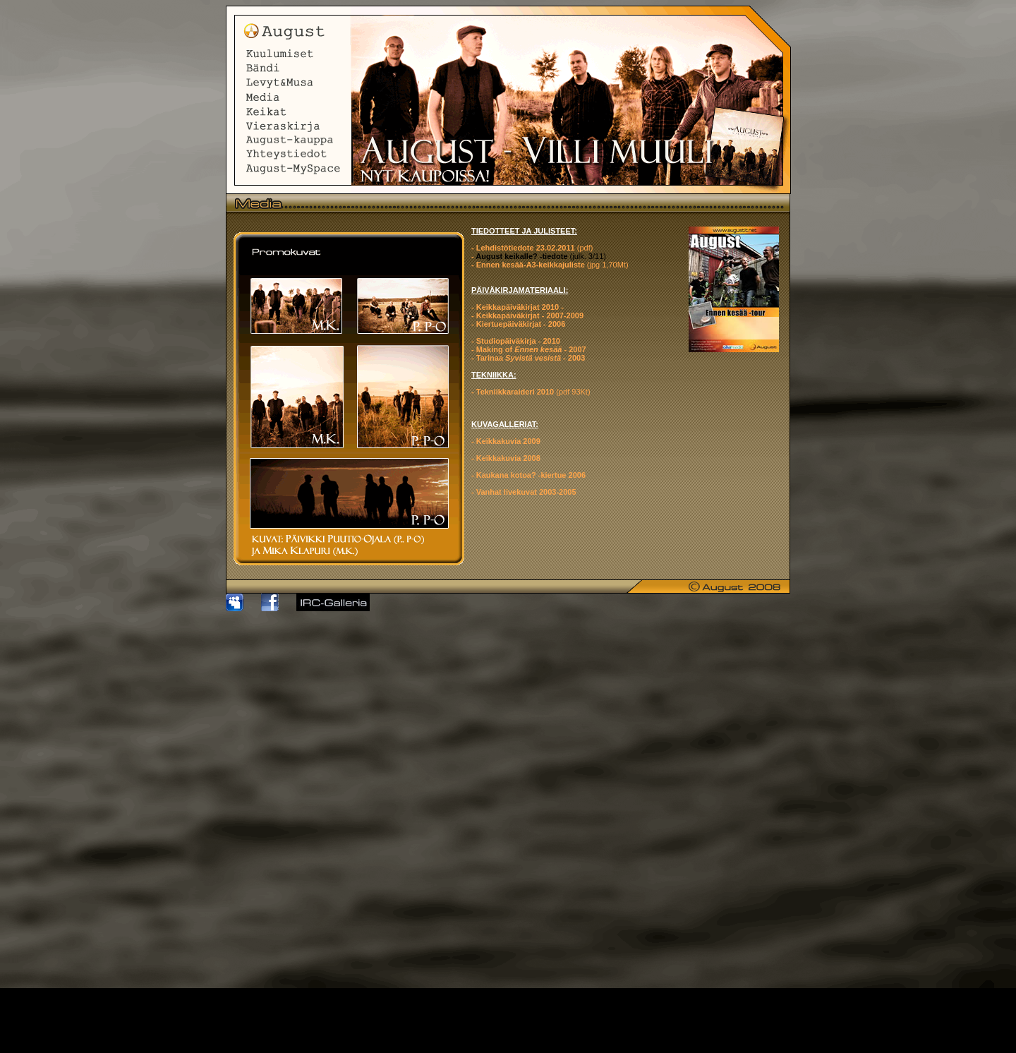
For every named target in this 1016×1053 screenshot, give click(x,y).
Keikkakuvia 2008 (507, 458)
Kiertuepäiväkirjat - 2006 (520, 324)
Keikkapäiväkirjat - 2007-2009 (529, 315)
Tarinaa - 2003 (531, 358)
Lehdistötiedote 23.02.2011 (525, 247)
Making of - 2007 (531, 349)
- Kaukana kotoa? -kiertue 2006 (528, 475)
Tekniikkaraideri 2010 (516, 391)
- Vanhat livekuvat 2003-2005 (523, 492)
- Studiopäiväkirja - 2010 (515, 341)
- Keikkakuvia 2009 (505, 441)
